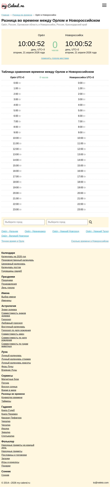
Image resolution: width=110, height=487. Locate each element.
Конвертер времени (11, 397)
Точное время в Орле (12, 241)
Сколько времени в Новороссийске (90, 241)
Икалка (5, 428)
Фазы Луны (7, 366)
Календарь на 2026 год (13, 256)
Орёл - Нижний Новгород (65, 231)
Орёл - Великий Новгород (15, 236)
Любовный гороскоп (12, 323)
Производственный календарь (17, 260)
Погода (5, 383)
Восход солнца (9, 386)
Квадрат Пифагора (11, 418)
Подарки (5, 466)
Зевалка (5, 432)
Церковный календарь (13, 264)
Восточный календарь (13, 327)
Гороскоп (6, 319)
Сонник (5, 475)
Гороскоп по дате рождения (16, 330)
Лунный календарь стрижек (16, 359)
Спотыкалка (7, 436)
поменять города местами (55, 58)
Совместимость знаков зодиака (13, 314)
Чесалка (5, 425)
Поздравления (9, 284)
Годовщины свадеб (11, 271)
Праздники (7, 280)
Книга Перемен (9, 414)
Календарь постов (11, 267)
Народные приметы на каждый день (17, 446)
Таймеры (6, 401)
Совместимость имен (12, 334)
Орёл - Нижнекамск (35, 231)
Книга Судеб (8, 410)
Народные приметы (11, 451)
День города (7, 287)
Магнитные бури (10, 379)
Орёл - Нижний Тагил (97, 231)
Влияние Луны (9, 370)
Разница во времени (13, 394)
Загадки (5, 458)
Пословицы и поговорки (14, 455)
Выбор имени (8, 297)
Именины (6, 300)
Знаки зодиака (9, 309)
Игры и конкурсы (10, 462)
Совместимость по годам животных (14, 345)
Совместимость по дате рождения (14, 339)
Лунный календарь (11, 355)
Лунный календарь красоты (16, 363)
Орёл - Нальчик (9, 231)
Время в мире (8, 390)
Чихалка (5, 421)
